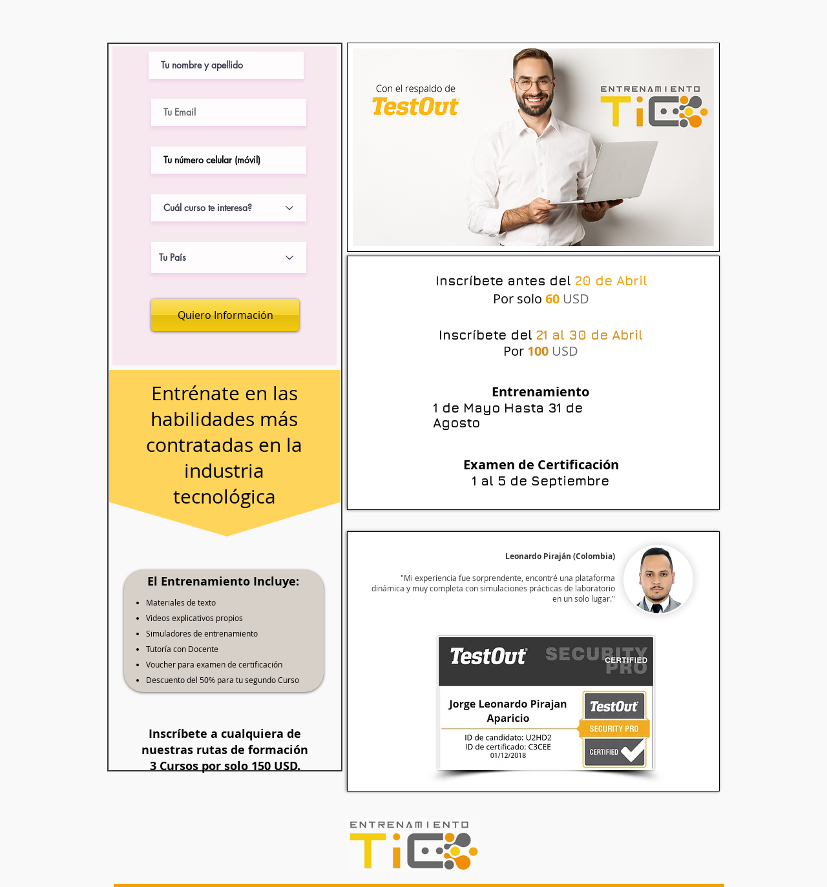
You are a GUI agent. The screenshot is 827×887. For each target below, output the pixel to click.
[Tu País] (228, 257)
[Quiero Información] (225, 315)
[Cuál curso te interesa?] (228, 207)
